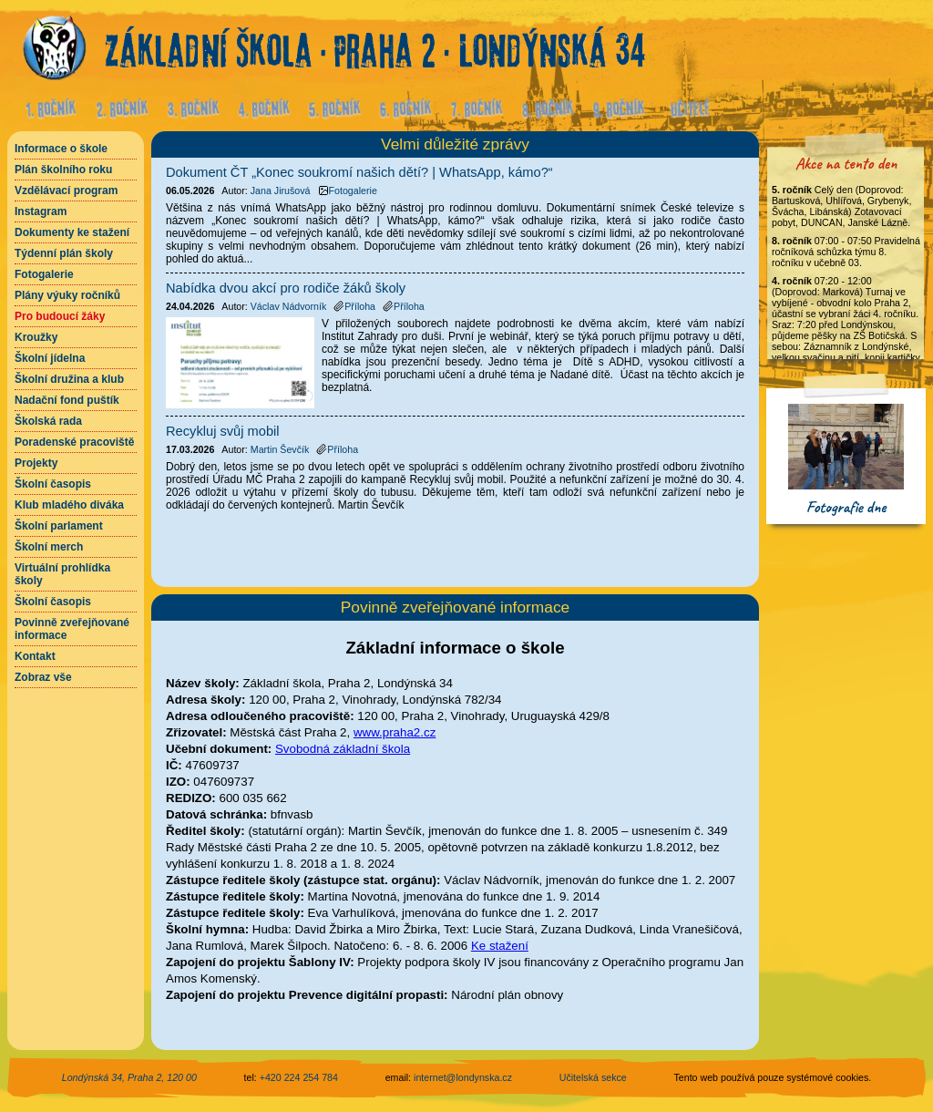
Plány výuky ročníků (67, 295)
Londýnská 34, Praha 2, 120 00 (129, 1077)
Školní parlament (59, 526)
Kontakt (35, 656)
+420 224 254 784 (299, 1077)
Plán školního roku (63, 169)
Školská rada (48, 421)
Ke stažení (499, 945)
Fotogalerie (44, 274)
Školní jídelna (50, 358)
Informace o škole (61, 148)
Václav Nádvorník (289, 306)
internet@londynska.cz (463, 1077)
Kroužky (36, 337)
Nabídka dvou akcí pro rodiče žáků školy (285, 288)
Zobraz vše (43, 677)
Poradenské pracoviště (74, 442)
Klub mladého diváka (69, 505)
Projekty (36, 463)
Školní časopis (53, 484)
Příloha (354, 306)
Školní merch (49, 547)
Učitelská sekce (593, 1077)
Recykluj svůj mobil (223, 431)
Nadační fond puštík (67, 400)
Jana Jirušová (281, 190)
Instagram (41, 211)
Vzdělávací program (66, 190)
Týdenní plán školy (64, 253)
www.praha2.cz (395, 732)
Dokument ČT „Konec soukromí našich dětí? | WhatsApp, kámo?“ (359, 172)
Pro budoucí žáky (60, 316)
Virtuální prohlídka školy (62, 574)
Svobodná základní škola (342, 749)
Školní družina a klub (69, 379)
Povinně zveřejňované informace (72, 629)
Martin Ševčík (280, 449)
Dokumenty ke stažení (72, 232)
